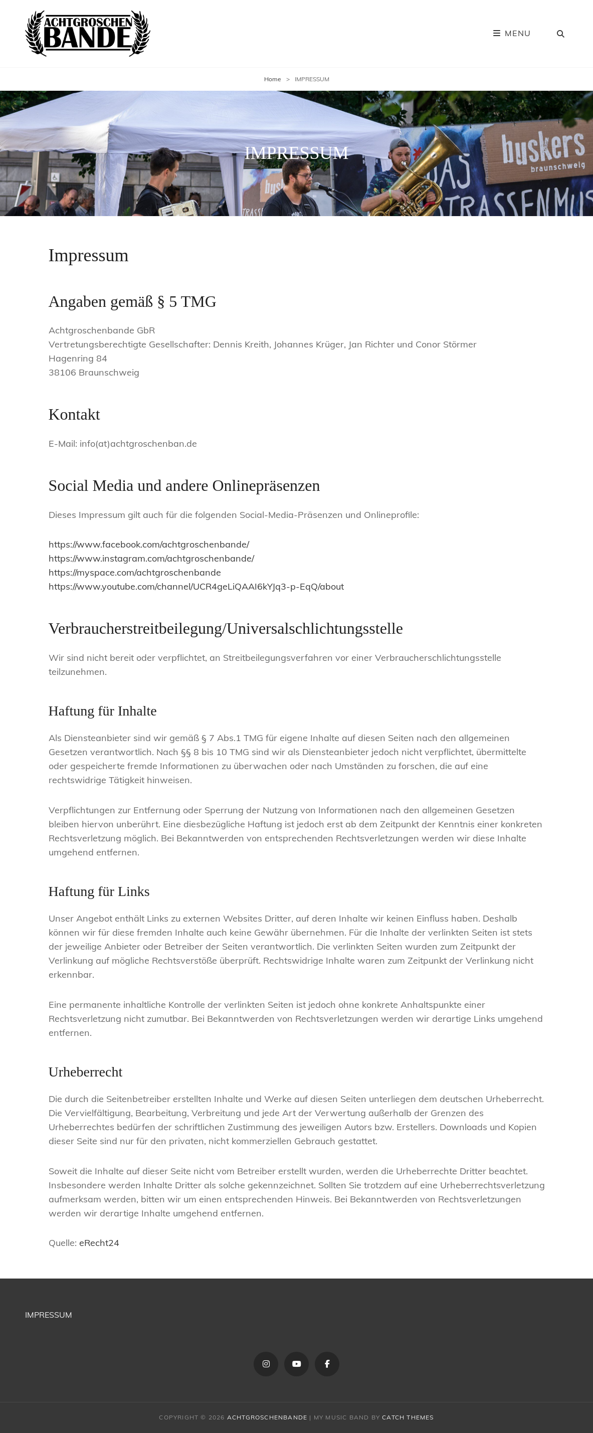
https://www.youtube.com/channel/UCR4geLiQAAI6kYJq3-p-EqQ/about (196, 586)
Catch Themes (408, 1417)
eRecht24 (99, 1242)
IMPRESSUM (48, 1315)
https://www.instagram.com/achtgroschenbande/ (151, 558)
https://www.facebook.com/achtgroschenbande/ (149, 544)
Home (272, 79)
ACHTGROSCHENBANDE (267, 1417)
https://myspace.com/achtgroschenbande (135, 572)
